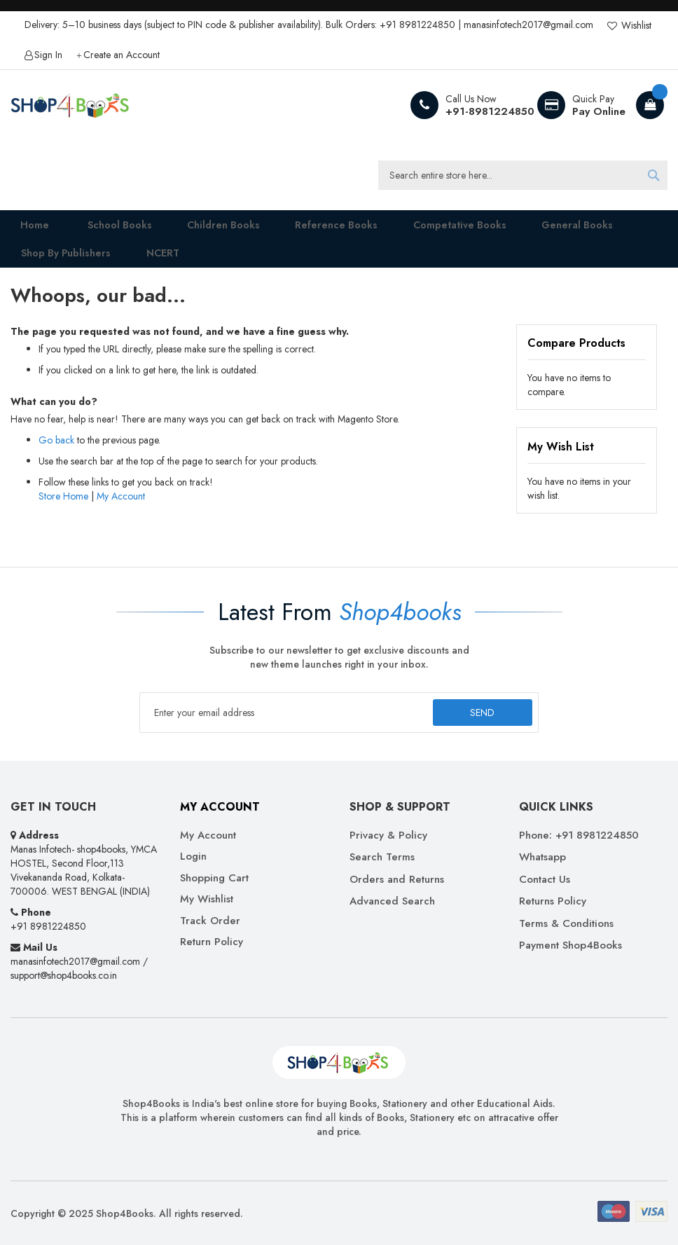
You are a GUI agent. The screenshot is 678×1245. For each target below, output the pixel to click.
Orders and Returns (397, 879)
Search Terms (382, 858)
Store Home (63, 514)
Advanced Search (392, 902)
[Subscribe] (481, 713)
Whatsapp (542, 858)
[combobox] (522, 175)
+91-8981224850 (489, 111)
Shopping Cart (214, 878)
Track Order (210, 921)
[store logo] (70, 105)
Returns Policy (552, 902)
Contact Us (544, 879)
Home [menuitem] (25, 229)
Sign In (48, 55)
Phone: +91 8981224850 (579, 835)
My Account (121, 514)
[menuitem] (105, 229)
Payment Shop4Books (570, 945)
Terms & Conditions (566, 923)
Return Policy (211, 942)
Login (193, 857)
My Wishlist (206, 900)
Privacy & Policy (388, 835)
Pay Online (598, 111)
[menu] (339, 248)
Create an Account (121, 55)
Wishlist (634, 25)
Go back (56, 458)
